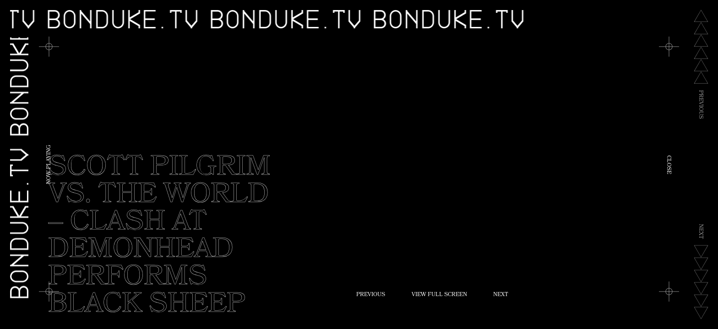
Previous (370, 295)
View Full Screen (439, 295)
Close (668, 164)
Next (500, 295)
